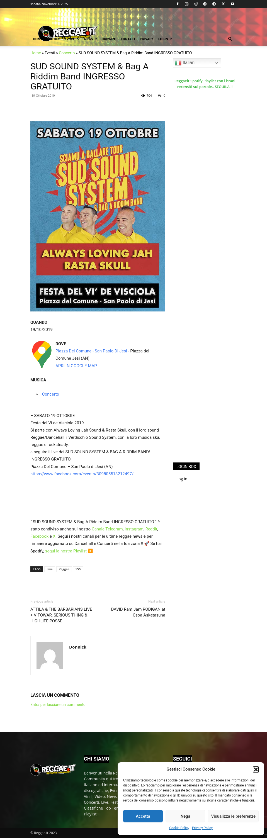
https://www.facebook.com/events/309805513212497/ (82, 473)
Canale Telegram (107, 529)
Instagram (134, 529)
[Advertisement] (215, 366)
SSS (78, 569)
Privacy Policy (202, 828)
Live (50, 569)
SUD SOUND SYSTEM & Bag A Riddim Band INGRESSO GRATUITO (89, 76)
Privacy (146, 39)
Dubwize (109, 39)
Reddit (151, 529)
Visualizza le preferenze (233, 816)
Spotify (53, 39)
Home (37, 39)
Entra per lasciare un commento (58, 704)
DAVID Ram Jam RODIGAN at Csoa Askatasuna (138, 612)
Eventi (72, 39)
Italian (185, 63)
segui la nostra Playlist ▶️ (69, 551)
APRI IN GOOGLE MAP (76, 365)
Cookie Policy (179, 828)
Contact (128, 39)
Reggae (64, 569)
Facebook (39, 536)
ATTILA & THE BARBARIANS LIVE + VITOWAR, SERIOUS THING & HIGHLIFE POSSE (61, 615)
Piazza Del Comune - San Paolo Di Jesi (91, 351)
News (90, 39)
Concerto (67, 53)
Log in (181, 478)
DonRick (77, 647)
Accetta (143, 816)
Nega (185, 816)
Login (165, 39)
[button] (256, 769)
